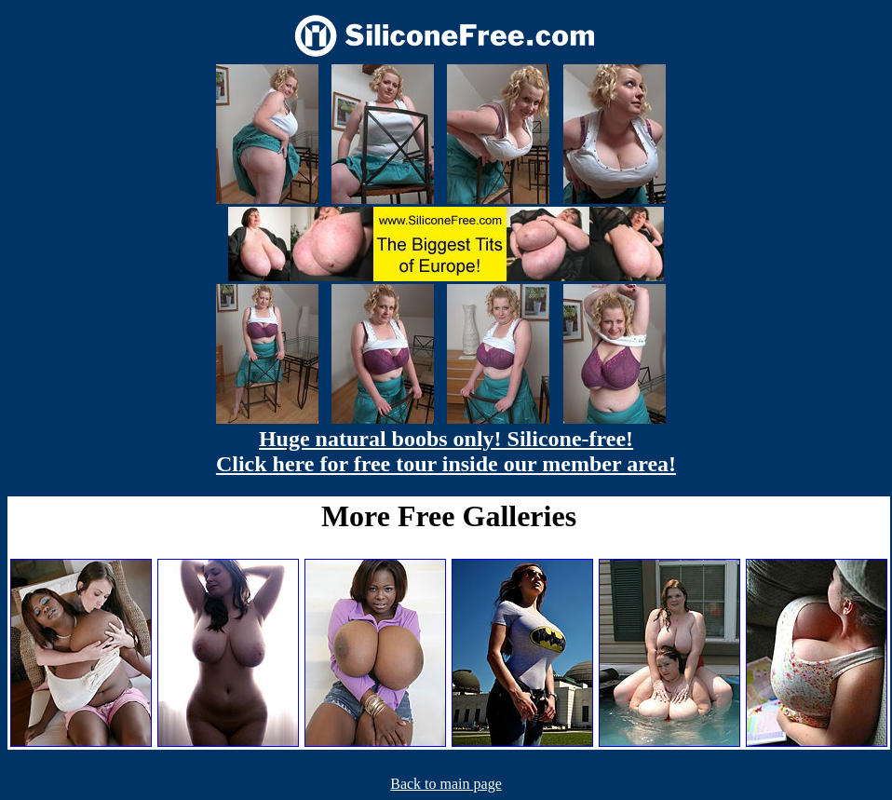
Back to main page (446, 784)
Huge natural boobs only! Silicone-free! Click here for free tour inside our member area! (446, 451)
